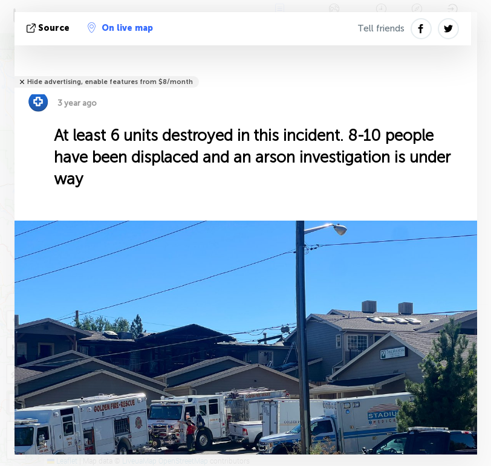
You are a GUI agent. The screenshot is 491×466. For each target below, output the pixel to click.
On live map (120, 27)
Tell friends (381, 28)
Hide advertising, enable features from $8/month (110, 82)
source (49, 28)
